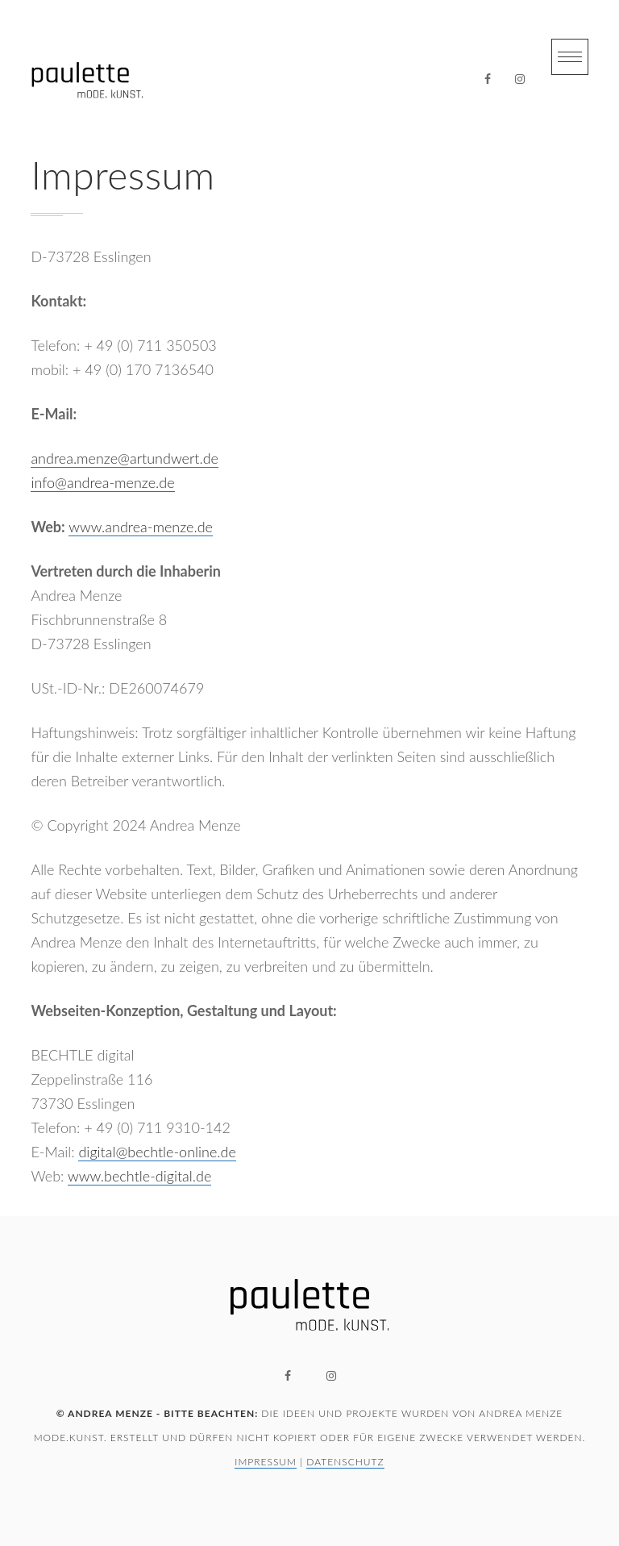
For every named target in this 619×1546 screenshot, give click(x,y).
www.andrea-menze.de (141, 526)
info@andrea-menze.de (102, 482)
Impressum (266, 1462)
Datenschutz (345, 1462)
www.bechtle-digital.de (139, 1176)
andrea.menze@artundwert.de (124, 458)
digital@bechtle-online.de (156, 1152)
